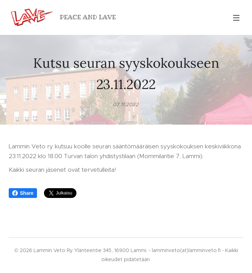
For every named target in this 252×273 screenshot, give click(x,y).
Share (23, 193)
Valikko (236, 17)
